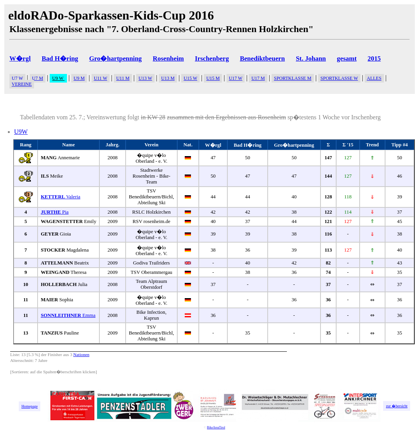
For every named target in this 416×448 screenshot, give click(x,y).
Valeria (60, 197)
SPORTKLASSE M (293, 78)
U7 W (17, 78)
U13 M (168, 78)
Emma (68, 315)
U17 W (236, 78)
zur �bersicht (396, 406)
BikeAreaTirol (216, 427)
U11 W (100, 78)
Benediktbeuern (262, 58)
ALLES (374, 78)
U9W (21, 131)
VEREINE (22, 84)
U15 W (190, 78)
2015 (374, 58)
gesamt (347, 58)
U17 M (258, 78)
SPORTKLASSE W (339, 78)
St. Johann (311, 58)
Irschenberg (212, 58)
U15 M (213, 78)
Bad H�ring (59, 58)
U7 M (37, 78)
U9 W (58, 78)
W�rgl (20, 58)
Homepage (30, 406)
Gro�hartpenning (115, 58)
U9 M (79, 78)
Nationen (81, 354)
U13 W (145, 78)
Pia (54, 212)
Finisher (55, 354)
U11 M (123, 78)
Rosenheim (168, 58)
